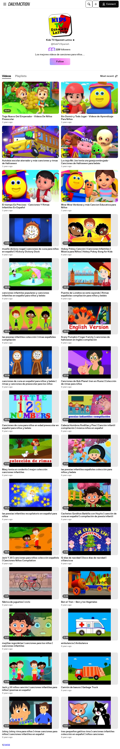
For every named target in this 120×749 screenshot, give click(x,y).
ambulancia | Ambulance (74, 643)
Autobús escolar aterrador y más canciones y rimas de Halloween (30, 162)
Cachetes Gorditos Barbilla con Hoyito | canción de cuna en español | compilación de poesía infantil (89, 515)
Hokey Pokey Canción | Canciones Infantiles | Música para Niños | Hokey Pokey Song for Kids (86, 250)
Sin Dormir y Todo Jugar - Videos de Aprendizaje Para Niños (87, 118)
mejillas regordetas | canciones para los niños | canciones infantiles (27, 644)
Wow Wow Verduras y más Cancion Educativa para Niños (88, 206)
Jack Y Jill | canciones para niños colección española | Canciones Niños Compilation (30, 559)
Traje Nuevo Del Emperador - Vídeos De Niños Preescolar (27, 118)
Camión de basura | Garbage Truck (79, 687)
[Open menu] (4, 4)
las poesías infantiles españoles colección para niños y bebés (86, 471)
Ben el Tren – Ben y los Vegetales (79, 602)
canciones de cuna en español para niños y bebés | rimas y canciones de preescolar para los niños (29, 382)
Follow (60, 61)
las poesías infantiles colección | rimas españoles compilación (29, 338)
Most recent (109, 76)
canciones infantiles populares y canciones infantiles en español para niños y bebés (25, 294)
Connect (109, 4)
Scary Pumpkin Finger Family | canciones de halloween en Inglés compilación (85, 338)
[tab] (6, 76)
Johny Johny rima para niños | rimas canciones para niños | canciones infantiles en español (29, 733)
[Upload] (95, 4)
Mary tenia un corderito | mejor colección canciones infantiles (24, 471)
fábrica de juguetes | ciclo (16, 602)
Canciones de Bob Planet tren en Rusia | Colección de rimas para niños (88, 382)
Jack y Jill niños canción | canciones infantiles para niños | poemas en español (29, 689)
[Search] (89, 4)
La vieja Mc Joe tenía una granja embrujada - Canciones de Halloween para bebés (85, 162)
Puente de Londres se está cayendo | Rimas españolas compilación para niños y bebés (85, 294)
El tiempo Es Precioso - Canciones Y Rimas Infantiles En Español (25, 206)
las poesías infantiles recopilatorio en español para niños (29, 515)
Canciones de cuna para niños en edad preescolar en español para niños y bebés (30, 427)
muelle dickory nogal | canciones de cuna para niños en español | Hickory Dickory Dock (30, 250)
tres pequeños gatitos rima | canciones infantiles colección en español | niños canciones (87, 733)
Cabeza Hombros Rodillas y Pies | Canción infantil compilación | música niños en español (88, 427)
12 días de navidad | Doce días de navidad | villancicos (83, 559)
